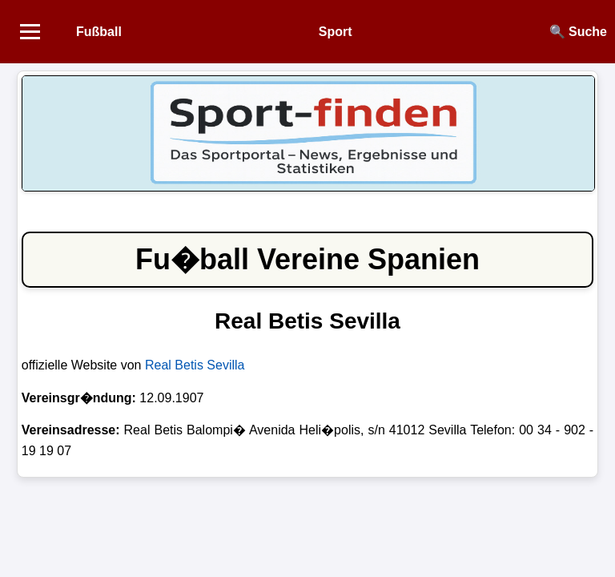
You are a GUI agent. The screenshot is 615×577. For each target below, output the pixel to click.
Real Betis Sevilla (195, 365)
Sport (335, 31)
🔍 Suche (578, 31)
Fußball (99, 31)
